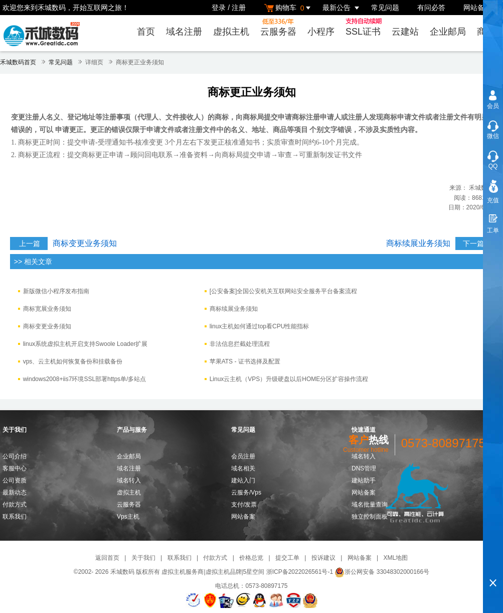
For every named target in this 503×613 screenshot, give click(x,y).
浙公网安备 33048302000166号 (381, 571)
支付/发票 (244, 504)
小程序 (320, 32)
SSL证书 (365, 27)
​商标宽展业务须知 (47, 308)
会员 (493, 105)
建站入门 (243, 480)
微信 (493, 136)
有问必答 (431, 8)
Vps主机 (128, 516)
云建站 (405, 32)
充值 (493, 200)
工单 (493, 230)
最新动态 (15, 492)
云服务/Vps (246, 492)
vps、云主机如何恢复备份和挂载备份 (73, 361)
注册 (239, 8)
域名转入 (129, 480)
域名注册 (184, 32)
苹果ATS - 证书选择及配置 (245, 361)
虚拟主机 (231, 32)
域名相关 (243, 468)
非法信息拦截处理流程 (240, 343)
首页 (146, 32)
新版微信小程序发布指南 (56, 291)
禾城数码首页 (18, 62)
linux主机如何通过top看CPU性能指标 (259, 326)
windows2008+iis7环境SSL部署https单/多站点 (84, 379)
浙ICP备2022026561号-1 (299, 571)
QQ (493, 166)
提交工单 (287, 557)
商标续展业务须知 (418, 243)
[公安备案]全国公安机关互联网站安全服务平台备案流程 (284, 291)
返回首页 (107, 557)
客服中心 (15, 468)
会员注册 (243, 456)
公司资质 (15, 480)
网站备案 (477, 8)
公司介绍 (15, 456)
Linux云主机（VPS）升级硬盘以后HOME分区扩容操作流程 (289, 379)
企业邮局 (448, 32)
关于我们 (143, 557)
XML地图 (395, 557)
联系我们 (15, 516)
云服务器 (278, 27)
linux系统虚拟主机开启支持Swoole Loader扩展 (85, 343)
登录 (219, 8)
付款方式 (15, 504)
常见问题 (385, 8)
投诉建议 (323, 557)
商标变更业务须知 (85, 243)
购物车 (288, 8)
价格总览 (251, 557)
